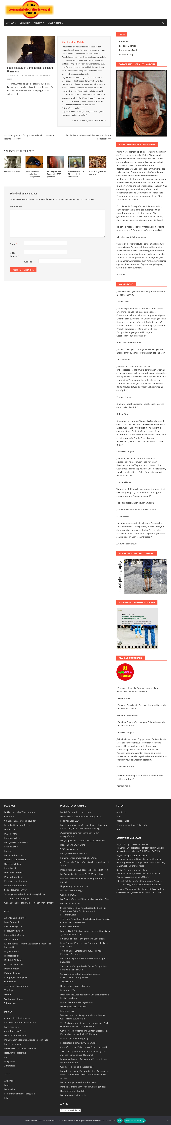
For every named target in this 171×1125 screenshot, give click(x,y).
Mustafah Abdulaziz (14, 960)
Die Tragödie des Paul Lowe (73, 1006)
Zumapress (9, 1065)
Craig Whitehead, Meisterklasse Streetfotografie (84, 1047)
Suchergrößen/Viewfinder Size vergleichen (24, 894)
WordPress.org (126, 54)
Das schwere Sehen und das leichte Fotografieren (84, 869)
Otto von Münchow (13, 964)
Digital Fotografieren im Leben (75, 812)
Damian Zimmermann (15, 1035)
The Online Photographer (17, 898)
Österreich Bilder (12, 864)
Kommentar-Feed (128, 50)
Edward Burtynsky (13, 926)
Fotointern (9, 851)
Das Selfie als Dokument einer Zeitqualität (81, 816)
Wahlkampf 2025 (68, 894)
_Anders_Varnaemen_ (127, 889)
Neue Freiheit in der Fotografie (75, 986)
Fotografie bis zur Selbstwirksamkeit (78, 1042)
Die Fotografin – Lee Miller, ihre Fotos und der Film (84, 899)
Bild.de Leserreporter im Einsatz (20, 1022)
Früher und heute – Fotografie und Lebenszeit (82, 938)
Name (13, 244)
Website (28, 261)
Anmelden (124, 41)
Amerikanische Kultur (14, 917)
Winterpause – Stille (70, 903)
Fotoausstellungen (13, 930)
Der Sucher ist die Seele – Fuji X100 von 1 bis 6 (81, 874)
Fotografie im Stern (14, 935)
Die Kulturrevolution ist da (73, 1095)
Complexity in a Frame (15, 1031)
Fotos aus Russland (13, 855)
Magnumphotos (12, 951)
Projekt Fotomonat (14, 872)
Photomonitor (11, 968)
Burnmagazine (11, 1026)
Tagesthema (66, 981)
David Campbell (12, 922)
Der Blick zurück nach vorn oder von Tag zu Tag (83, 1086)
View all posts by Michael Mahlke (89, 120)
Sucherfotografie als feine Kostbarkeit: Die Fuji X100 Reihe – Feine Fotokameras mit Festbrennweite (83, 911)
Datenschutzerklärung (134, 1120)
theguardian (10, 1061)
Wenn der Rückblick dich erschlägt (76, 1066)
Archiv (38, 22)
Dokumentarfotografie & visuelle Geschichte (26, 1039)
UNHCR (8, 994)
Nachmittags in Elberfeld (72, 1090)
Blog (6, 1085)
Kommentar (17, 206)
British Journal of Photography (19, 812)
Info (6, 1097)
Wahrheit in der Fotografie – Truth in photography (28, 902)
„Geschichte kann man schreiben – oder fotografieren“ (33, 174)
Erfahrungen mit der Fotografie (19, 1093)
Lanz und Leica (67, 1011)
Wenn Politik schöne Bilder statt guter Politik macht (76, 174)
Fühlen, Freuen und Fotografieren (76, 1002)
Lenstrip (25, 22)
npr (6, 1057)
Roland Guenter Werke (15, 885)
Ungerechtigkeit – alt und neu (74, 886)
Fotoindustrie (11, 846)
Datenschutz (10, 1089)
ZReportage (10, 1003)
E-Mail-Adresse (14, 254)
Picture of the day (13, 973)
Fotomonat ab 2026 (12, 171)
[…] (16, 93)
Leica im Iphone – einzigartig (74, 1038)
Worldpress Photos (13, 998)
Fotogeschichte (12, 838)
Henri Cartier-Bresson (15, 859)
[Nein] (167, 1120)
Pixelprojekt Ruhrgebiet (16, 977)
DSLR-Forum (10, 833)
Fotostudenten (11, 939)
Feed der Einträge (127, 45)
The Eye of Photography (16, 986)
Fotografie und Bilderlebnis (73, 853)
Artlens (11, 22)
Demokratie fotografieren (17, 825)
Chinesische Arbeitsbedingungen (20, 820)
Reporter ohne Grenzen (15, 881)
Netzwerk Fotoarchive (15, 1052)
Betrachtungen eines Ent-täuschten (78, 1082)
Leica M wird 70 (67, 990)
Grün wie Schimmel (69, 926)
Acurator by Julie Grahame (17, 1018)
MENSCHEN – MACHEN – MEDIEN (20, 1048)
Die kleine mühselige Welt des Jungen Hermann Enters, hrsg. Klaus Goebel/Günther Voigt (141, 862)
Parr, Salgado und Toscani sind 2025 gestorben (54, 174)
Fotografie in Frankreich (16, 842)
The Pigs (8, 990)
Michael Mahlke (31, 75)
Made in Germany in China (72, 844)
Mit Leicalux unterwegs (71, 890)
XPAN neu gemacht (69, 849)
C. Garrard (9, 816)
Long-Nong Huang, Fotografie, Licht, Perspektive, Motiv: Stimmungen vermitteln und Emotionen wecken (84, 1074)
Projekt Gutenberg (13, 876)
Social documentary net (15, 889)
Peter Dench (10, 868)
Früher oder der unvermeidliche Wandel (79, 857)
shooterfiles (10, 981)
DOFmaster (10, 829)
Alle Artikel (55, 22)
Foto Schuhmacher (13, 1044)
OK (119, 1120)
